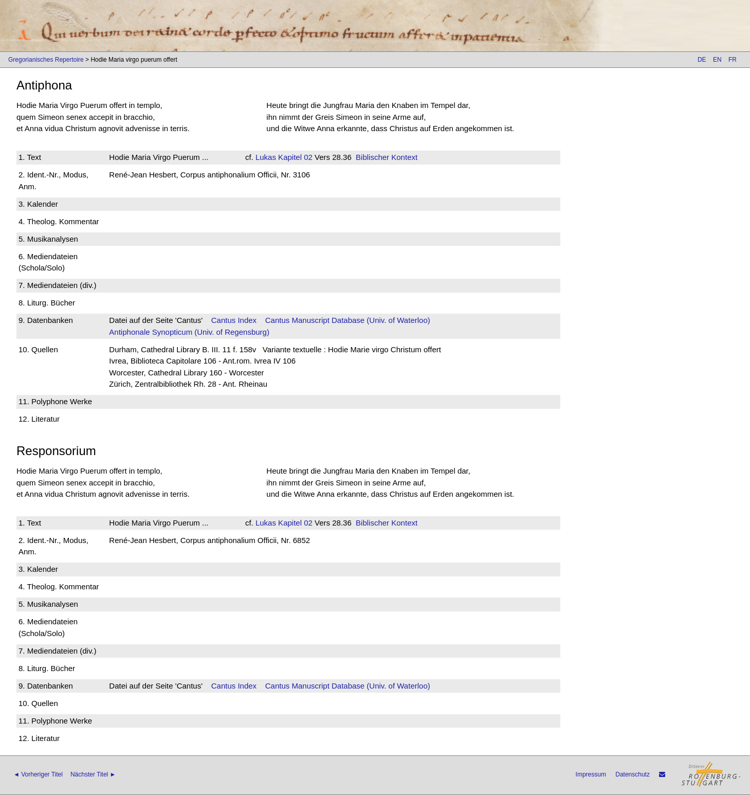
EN (717, 59)
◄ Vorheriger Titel (38, 774)
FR (732, 59)
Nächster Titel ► (93, 774)
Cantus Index (234, 320)
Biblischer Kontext (386, 157)
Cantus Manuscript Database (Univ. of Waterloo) (347, 320)
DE (702, 59)
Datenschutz (632, 774)
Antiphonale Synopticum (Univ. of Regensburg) (189, 332)
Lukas (265, 157)
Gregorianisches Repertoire (46, 59)
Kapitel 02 (294, 157)
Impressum (591, 774)
